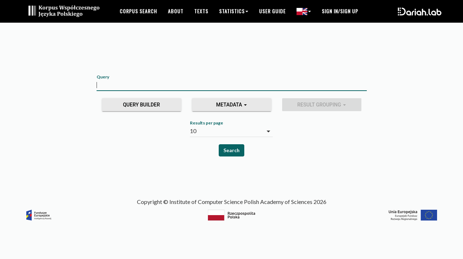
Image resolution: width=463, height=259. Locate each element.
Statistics (233, 18)
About (175, 18)
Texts (201, 18)
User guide (272, 18)
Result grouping (321, 105)
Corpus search (138, 18)
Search (231, 150)
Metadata (231, 105)
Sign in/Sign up (340, 18)
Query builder (141, 105)
